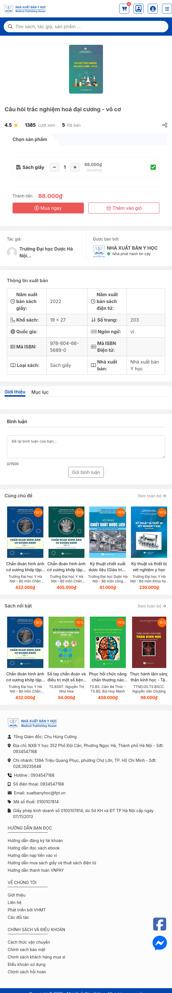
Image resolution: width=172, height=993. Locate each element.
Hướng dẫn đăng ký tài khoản (35, 840)
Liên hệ (14, 902)
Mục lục (40, 392)
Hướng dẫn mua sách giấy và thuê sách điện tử (52, 862)
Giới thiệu (15, 392)
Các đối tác (18, 917)
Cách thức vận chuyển (29, 942)
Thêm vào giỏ (124, 208)
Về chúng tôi (22, 882)
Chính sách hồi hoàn (27, 971)
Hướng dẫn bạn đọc (30, 828)
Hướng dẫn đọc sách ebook (34, 847)
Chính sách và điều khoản (36, 929)
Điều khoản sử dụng (26, 964)
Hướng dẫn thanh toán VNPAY (36, 870)
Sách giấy (33, 167)
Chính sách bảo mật (26, 949)
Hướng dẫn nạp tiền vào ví (32, 855)
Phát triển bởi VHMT (27, 909)
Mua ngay (48, 208)
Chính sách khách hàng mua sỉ (36, 956)
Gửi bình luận (86, 472)
